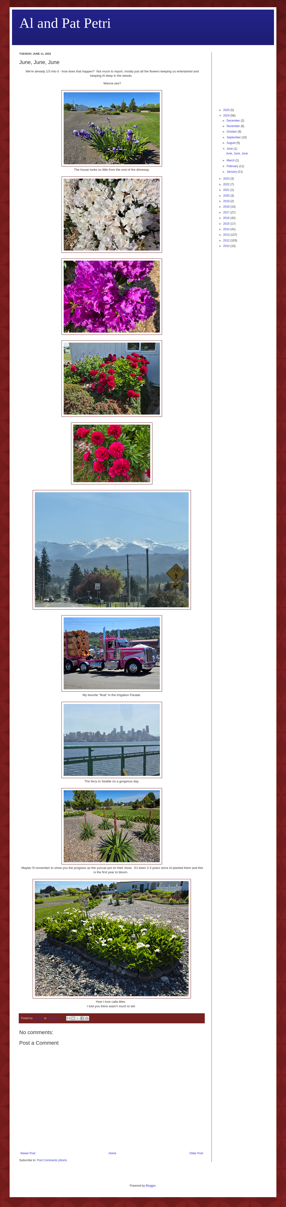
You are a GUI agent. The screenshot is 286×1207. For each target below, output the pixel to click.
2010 (226, 246)
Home (112, 1153)
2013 (226, 234)
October (232, 131)
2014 (226, 229)
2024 (226, 115)
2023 (226, 178)
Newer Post (27, 1153)
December (234, 120)
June (230, 148)
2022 (226, 184)
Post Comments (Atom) (52, 1160)
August (231, 143)
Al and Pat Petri (65, 23)
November (234, 126)
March (231, 160)
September (234, 137)
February (233, 166)
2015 (226, 223)
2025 (226, 110)
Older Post (196, 1153)
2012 (226, 240)
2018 (226, 206)
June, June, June (237, 153)
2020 (226, 195)
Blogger (150, 1185)
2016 (226, 218)
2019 (226, 201)
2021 (226, 190)
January (232, 171)
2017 (226, 212)
